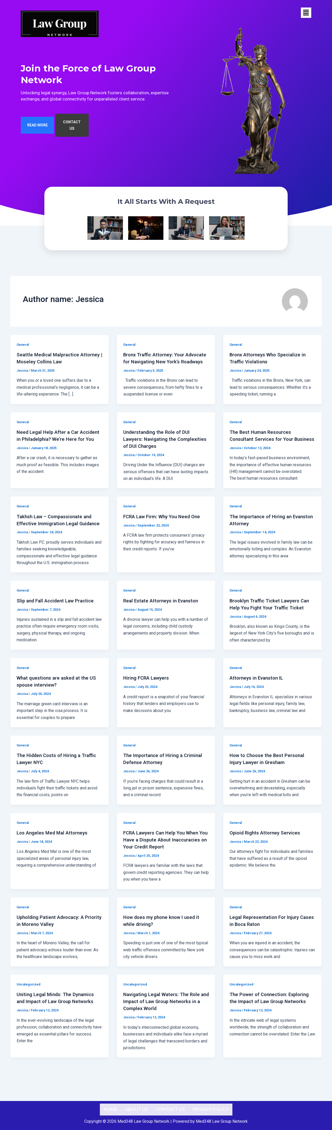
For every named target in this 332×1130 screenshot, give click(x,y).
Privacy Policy (211, 1109)
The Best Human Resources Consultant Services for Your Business (264, 448)
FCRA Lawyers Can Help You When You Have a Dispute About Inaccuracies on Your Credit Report (164, 860)
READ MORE (37, 132)
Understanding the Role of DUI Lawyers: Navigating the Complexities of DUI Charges (159, 448)
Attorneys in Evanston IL (259, 699)
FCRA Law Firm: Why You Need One (164, 532)
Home (110, 1109)
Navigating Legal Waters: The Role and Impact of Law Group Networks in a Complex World (165, 1020)
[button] (306, 13)
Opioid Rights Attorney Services (268, 853)
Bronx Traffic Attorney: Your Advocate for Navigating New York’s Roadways (166, 365)
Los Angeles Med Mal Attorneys (55, 853)
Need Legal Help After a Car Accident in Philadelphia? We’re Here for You (53, 448)
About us (136, 1109)
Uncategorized (30, 1003)
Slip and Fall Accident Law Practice (58, 622)
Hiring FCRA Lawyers (148, 699)
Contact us (170, 1109)
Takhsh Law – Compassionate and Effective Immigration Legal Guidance (57, 539)
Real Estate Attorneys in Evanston (163, 622)
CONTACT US (72, 132)
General (23, 348)
